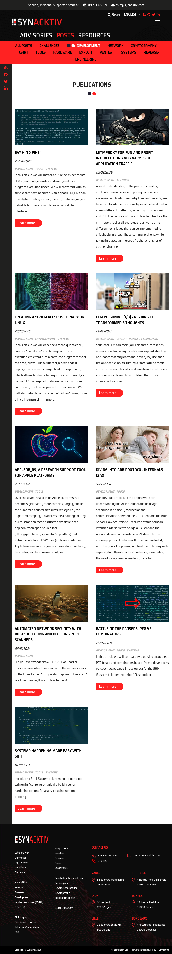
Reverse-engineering (66, 888)
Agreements (21, 862)
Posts (65, 35)
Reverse (19, 892)
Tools (40, 52)
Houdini (59, 853)
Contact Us (164, 950)
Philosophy (21, 917)
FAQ (17, 932)
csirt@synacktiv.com (130, 5)
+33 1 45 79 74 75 (107, 855)
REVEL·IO (20, 907)
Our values (20, 857)
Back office (21, 882)
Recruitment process (26, 922)
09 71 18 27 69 (97, 5)
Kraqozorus (61, 848)
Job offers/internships (27, 927)
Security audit (62, 883)
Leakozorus (61, 868)
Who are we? (22, 852)
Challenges (49, 46)
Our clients (20, 867)
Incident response (65, 898)
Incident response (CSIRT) (29, 902)
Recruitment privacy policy (143, 950)
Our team (20, 872)
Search (115, 15)
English (130, 14)
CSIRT (23, 52)
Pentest (107, 52)
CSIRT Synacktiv (64, 908)
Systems (128, 52)
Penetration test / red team (69, 878)
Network (115, 46)
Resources (94, 35)
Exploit (85, 52)
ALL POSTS (23, 46)
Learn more (26, 223)
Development (88, 46)
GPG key (102, 861)
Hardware (62, 52)
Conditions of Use (119, 950)
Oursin (58, 863)
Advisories (36, 35)
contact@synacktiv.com (147, 855)
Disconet (59, 858)
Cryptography (144, 46)
